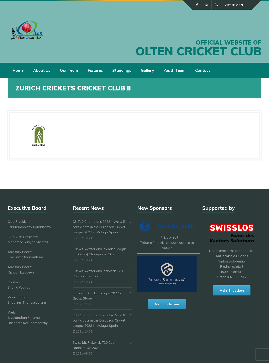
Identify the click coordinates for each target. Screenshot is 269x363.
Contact (202, 70)
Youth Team (175, 70)
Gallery (147, 70)
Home (18, 70)
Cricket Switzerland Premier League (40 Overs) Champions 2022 (100, 251)
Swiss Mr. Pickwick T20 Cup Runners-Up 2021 (94, 345)
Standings (121, 70)
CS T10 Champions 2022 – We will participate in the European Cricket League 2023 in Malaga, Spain (99, 226)
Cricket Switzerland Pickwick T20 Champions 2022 (98, 273)
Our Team (69, 70)
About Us (41, 70)
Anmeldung (234, 5)
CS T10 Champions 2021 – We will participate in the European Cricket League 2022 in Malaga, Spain (99, 320)
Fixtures (95, 70)
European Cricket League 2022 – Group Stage (97, 295)
